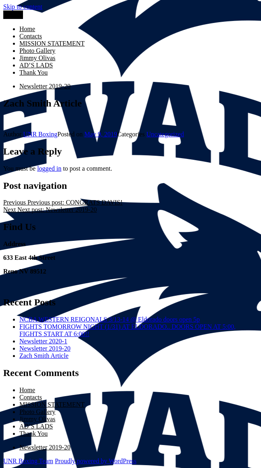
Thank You (33, 72)
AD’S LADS (36, 65)
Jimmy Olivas (37, 57)
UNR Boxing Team (28, 461)
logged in (49, 168)
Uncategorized (165, 134)
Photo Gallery (37, 50)
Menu (13, 15)
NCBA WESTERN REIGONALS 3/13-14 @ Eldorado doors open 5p (109, 319)
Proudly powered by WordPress (95, 461)
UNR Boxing (40, 134)
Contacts (30, 36)
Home (27, 28)
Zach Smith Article (44, 355)
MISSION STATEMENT (52, 43)
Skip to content (22, 6)
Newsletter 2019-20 (45, 348)
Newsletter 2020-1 (43, 341)
